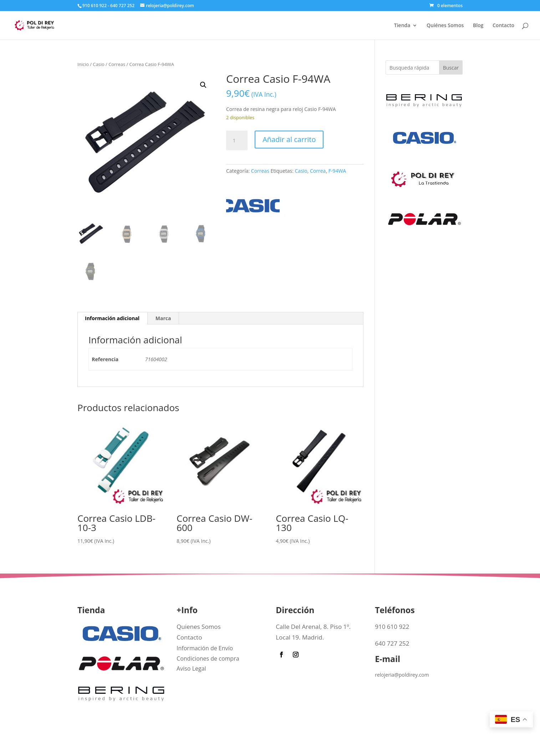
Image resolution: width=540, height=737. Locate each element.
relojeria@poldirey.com (402, 674)
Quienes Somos (199, 626)
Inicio (83, 64)
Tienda (402, 26)
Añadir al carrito (289, 139)
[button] (203, 85)
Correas (116, 64)
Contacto (503, 26)
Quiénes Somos (445, 26)
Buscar (451, 67)
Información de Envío (205, 648)
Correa (318, 170)
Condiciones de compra (208, 658)
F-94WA (337, 170)
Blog (478, 26)
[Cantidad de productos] (237, 141)
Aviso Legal (191, 668)
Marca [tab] (163, 318)
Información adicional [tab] (112, 318)
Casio (98, 64)
